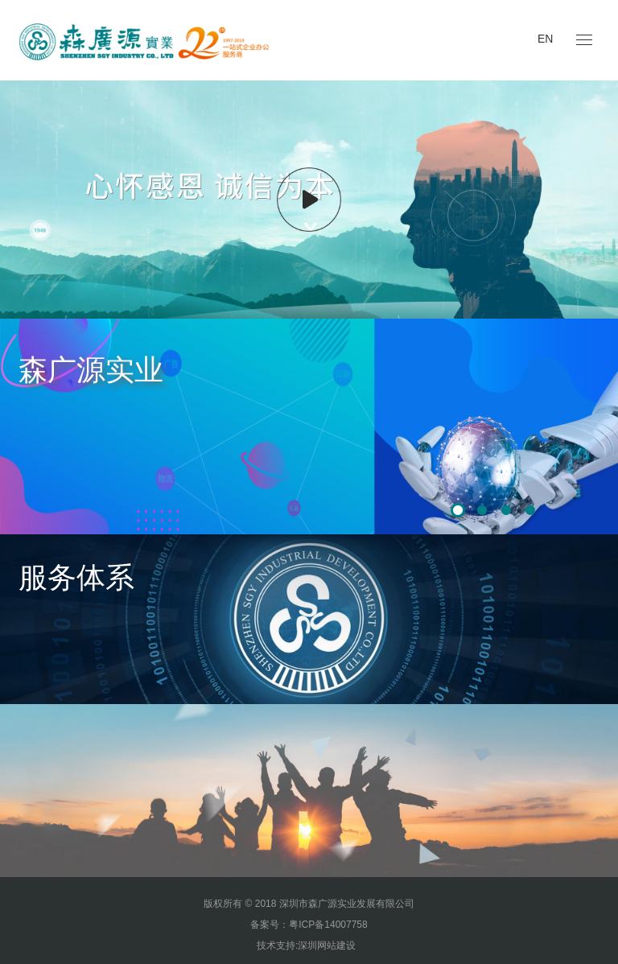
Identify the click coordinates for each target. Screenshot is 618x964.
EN (545, 38)
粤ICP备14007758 (328, 924)
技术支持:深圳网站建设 (306, 945)
